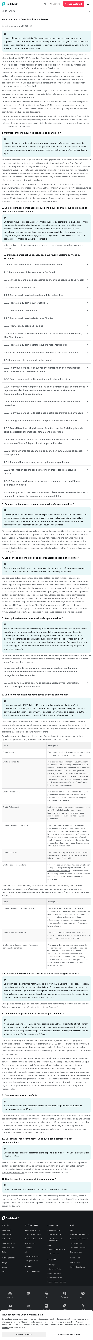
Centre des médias (54, 1234)
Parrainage (51, 1264)
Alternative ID (6, 1234)
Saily (3, 1271)
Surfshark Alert (7, 1239)
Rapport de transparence (56, 1249)
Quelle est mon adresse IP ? (80, 1234)
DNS (71, 1230)
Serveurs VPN (30, 1243)
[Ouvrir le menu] (88, 4)
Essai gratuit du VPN (32, 1261)
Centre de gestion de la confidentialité (55, 1240)
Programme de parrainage (56, 1282)
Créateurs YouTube (54, 1269)
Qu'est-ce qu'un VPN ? (33, 1230)
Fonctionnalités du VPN (33, 1234)
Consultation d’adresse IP (79, 1239)
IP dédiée (28, 1247)
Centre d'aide (75, 1263)
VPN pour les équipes (32, 1271)
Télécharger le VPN (32, 1256)
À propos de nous (53, 1230)
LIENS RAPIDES (46, 11)
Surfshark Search (8, 1247)
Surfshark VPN (7, 1230)
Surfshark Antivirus (8, 1243)
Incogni (4, 1263)
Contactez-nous (53, 1254)
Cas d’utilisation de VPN (33, 1239)
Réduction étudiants (54, 1278)
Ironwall (4, 1267)
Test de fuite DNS (76, 1243)
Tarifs (4, 1252)
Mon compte (55, 4)
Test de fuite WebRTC (78, 1247)
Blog (49, 1245)
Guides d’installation (77, 1267)
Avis (26, 1252)
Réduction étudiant (54, 1273)
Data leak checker (76, 1252)
